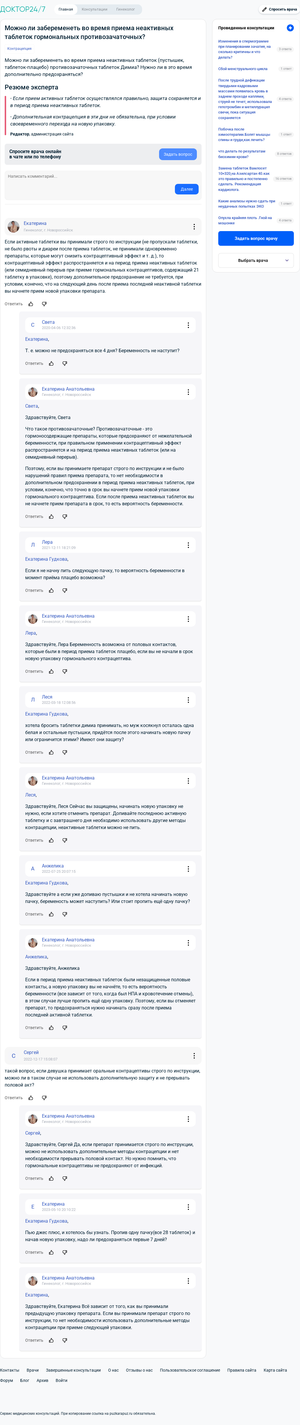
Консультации (95, 9)
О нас (113, 1370)
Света (31, 406)
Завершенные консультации (73, 1370)
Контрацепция (19, 49)
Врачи (33, 1370)
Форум (6, 1380)
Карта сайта (275, 1370)
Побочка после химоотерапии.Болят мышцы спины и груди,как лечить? (244, 134)
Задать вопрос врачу (256, 238)
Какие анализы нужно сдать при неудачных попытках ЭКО (246, 204)
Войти (61, 1380)
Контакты (9, 1370)
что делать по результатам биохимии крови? (241, 154)
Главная (66, 9)
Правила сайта (241, 1370)
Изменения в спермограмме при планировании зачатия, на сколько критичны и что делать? (244, 49)
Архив (42, 1380)
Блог (24, 1380)
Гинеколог (125, 9)
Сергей (32, 1133)
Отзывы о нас (139, 1370)
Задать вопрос (178, 154)
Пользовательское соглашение (190, 1370)
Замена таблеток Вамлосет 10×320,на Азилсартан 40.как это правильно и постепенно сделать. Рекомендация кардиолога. (244, 179)
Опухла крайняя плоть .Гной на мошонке (245, 220)
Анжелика (36, 957)
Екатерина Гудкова (46, 559)
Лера (30, 633)
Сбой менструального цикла (242, 69)
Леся (30, 795)
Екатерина (36, 339)
